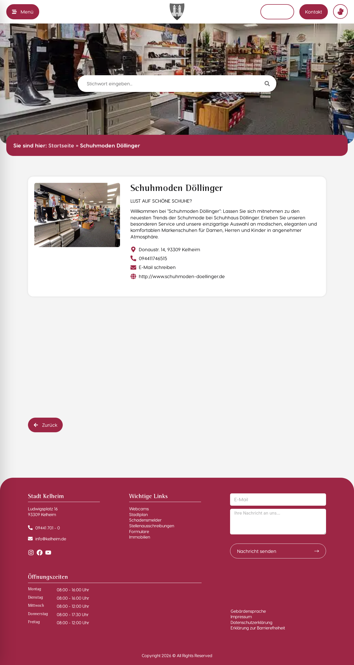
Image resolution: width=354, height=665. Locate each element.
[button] (45, 425)
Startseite (61, 145)
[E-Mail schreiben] (153, 267)
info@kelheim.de (50, 538)
